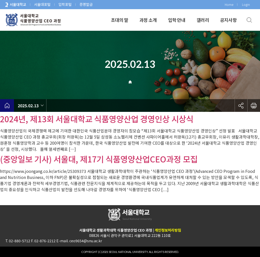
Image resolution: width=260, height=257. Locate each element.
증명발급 (86, 4)
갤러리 (203, 20)
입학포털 (65, 4)
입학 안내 (176, 20)
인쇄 (253, 105)
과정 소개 (148, 20)
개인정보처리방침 (168, 230)
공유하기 (241, 105)
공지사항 (228, 20)
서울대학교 (18, 4)
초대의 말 (119, 20)
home (7, 105)
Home (229, 4)
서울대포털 (42, 4)
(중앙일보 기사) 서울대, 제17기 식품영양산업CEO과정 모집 (99, 159)
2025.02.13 (28, 105)
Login (246, 4)
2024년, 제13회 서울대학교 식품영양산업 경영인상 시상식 (96, 119)
